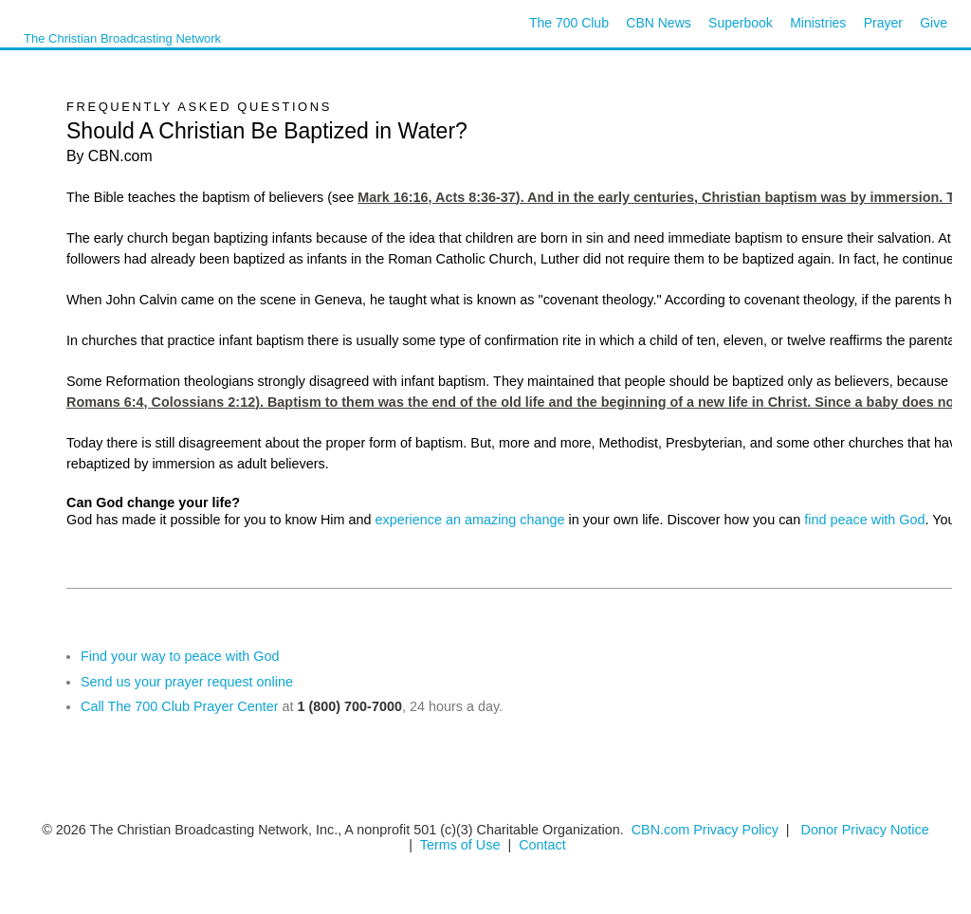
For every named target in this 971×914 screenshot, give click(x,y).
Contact (542, 844)
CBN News (658, 22)
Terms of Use (462, 844)
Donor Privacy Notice (865, 829)
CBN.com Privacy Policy (705, 829)
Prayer (883, 22)
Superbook (740, 22)
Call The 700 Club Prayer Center (180, 706)
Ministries (818, 22)
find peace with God (864, 519)
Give (933, 22)
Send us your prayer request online (187, 681)
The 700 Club (569, 22)
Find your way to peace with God (180, 656)
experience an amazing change (470, 519)
